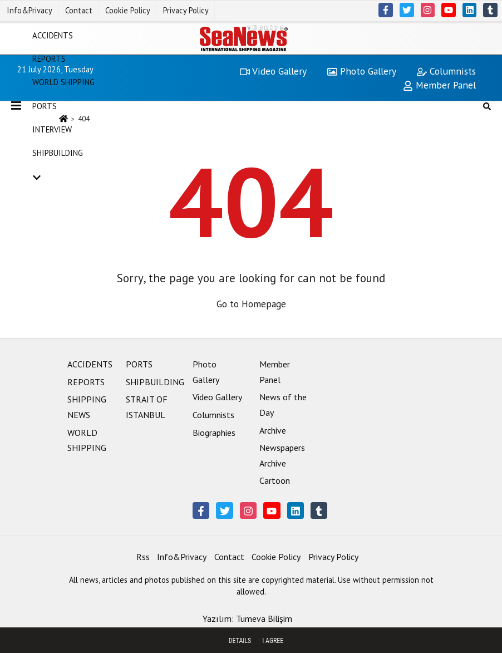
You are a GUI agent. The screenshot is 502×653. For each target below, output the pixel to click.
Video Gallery (273, 71)
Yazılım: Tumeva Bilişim (247, 618)
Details (240, 641)
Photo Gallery (361, 71)
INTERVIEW (52, 129)
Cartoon (274, 480)
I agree (272, 641)
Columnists (446, 71)
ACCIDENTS (52, 35)
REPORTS (49, 58)
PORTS (44, 105)
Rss (143, 556)
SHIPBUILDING (57, 153)
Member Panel (439, 84)
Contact (78, 10)
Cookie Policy (127, 10)
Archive (272, 430)
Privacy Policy (186, 10)
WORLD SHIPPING (63, 82)
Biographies (214, 432)
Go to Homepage (251, 303)
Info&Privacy (29, 10)
